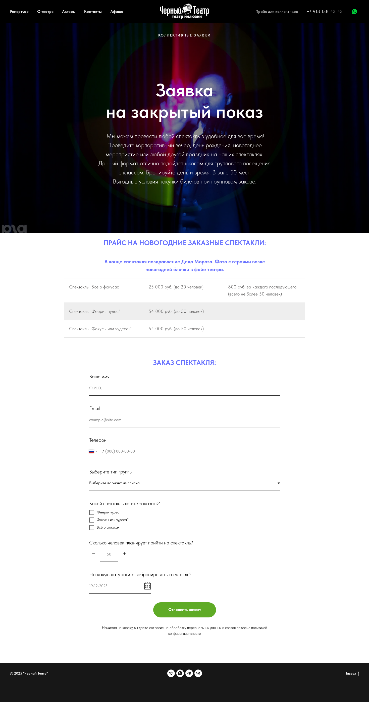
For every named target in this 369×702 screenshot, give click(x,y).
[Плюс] (124, 554)
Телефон (98, 440)
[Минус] (93, 554)
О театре (45, 11)
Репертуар (19, 11)
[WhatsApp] (354, 11)
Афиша (116, 11)
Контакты (93, 11)
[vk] (198, 673)
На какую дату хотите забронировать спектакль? (140, 574)
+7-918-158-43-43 (324, 11)
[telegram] (189, 673)
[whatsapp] (180, 673)
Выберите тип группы (110, 472)
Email (94, 408)
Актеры (69, 11)
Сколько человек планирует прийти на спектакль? (141, 543)
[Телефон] (171, 673)
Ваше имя (99, 377)
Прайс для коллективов (276, 11)
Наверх (351, 673)
